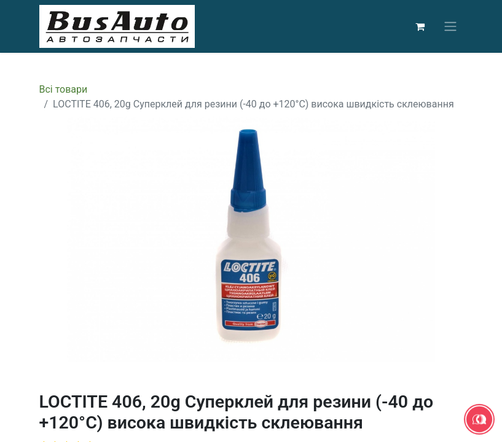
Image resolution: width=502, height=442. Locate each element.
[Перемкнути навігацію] (450, 27)
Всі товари (63, 89)
